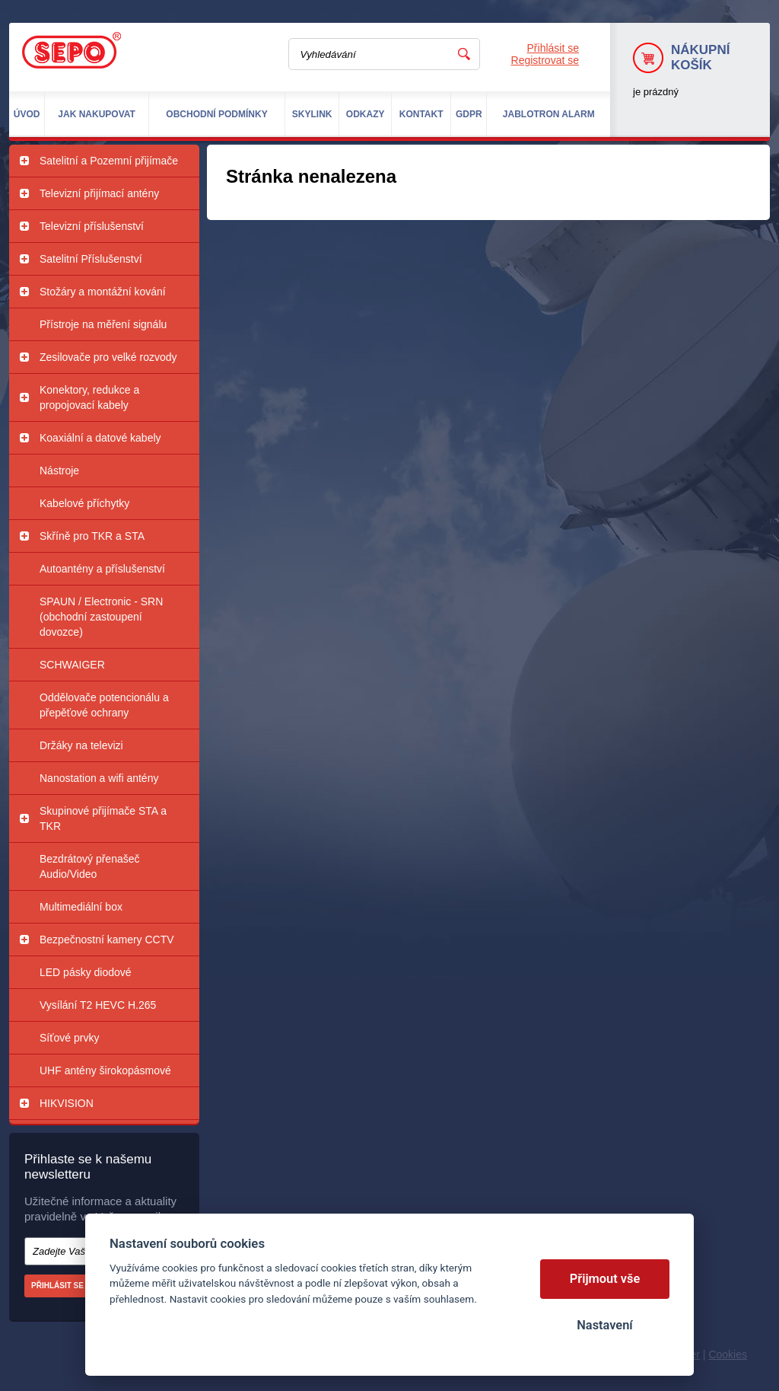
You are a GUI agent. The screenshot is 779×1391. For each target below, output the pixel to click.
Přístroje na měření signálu (103, 324)
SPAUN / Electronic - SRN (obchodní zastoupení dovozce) (101, 616)
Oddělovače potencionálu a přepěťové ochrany (104, 705)
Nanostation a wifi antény (99, 778)
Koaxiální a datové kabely (100, 438)
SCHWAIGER (72, 665)
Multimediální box (81, 907)
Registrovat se (545, 60)
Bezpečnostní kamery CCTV (107, 939)
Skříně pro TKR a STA (92, 536)
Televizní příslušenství (92, 226)
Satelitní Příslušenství (91, 259)
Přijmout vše (605, 1278)
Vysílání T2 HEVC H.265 (98, 1005)
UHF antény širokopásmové (105, 1070)
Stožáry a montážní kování (103, 292)
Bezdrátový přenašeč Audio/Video (90, 866)
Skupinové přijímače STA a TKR (103, 818)
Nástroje (59, 470)
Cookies (727, 1354)
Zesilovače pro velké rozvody (108, 357)
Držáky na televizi (81, 745)
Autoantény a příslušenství (102, 569)
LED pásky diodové (86, 972)
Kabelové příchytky (84, 503)
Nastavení (604, 1325)
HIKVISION (67, 1103)
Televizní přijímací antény (99, 193)
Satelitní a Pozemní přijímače (109, 161)
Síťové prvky (69, 1038)
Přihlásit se (553, 48)
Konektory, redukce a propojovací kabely (89, 397)
